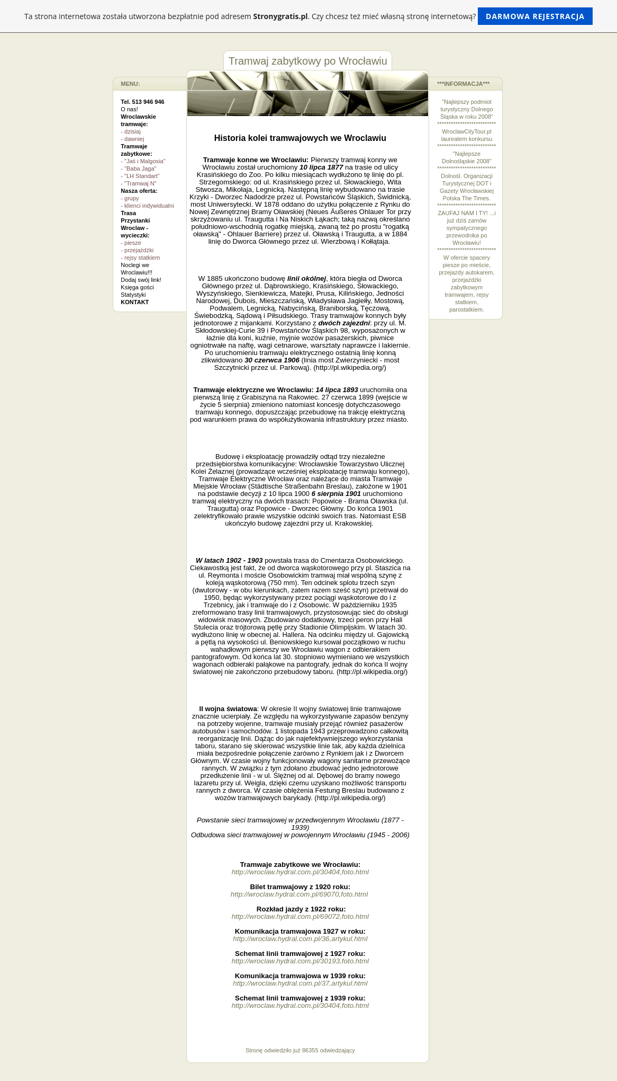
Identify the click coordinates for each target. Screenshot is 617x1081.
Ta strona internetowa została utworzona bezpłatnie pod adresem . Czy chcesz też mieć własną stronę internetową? (308, 16)
